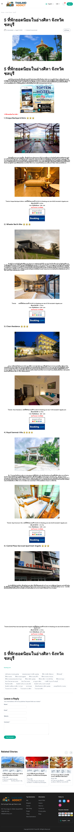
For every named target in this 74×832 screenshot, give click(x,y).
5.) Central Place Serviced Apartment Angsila (27, 546)
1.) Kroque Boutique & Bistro (19, 118)
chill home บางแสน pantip (12, 674)
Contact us (41, 808)
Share (67, 30)
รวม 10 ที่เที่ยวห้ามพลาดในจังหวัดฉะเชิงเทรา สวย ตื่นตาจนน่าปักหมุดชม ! (37, 775)
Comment (7, 722)
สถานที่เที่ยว (42, 771)
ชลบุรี (14, 12)
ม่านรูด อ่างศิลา (37, 681)
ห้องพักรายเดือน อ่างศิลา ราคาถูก (14, 686)
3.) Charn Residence (16, 326)
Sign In (70, 4)
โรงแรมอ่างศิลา (39, 688)
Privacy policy (42, 811)
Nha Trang (29, 808)
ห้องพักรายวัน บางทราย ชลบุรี (42, 684)
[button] (66, 752)
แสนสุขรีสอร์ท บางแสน (60, 686)
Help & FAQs (41, 800)
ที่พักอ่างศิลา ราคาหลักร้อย (46, 679)
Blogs (39, 814)
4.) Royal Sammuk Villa (19, 432)
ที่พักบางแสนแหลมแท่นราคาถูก (13, 679)
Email (6, 710)
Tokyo (27, 814)
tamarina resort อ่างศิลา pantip (30, 674)
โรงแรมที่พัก (19, 771)
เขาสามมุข (29, 686)
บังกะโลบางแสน (25, 681)
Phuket (28, 811)
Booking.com (7, 667)
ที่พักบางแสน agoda (20, 676)
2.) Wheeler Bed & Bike (17, 224)
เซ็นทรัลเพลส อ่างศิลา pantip (42, 686)
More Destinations (31, 816)
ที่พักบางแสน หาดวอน (47, 676)
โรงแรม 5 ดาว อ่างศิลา (11, 688)
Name (6, 704)
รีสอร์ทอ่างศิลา (9, 684)
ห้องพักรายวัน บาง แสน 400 (23, 684)
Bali (27, 800)
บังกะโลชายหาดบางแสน (11, 681)
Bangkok (28, 803)
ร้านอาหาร (68, 771)
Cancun (28, 805)
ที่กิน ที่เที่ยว (58, 771)
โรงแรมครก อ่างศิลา (26, 688)
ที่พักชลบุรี (59, 674)
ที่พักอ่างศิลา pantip (30, 679)
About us (40, 805)
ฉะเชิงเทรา (5, 771)
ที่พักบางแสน (8, 676)
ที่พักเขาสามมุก (60, 679)
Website (6, 716)
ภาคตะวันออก (8, 12)
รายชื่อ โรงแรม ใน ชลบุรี (51, 681)
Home (2, 12)
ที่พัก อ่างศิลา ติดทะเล (47, 674)
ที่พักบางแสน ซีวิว (33, 676)
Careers (40, 803)
